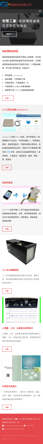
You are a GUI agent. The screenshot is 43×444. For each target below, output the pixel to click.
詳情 (7, 167)
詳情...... (8, 98)
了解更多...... (10, 34)
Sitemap (5, 435)
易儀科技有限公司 (16, 5)
